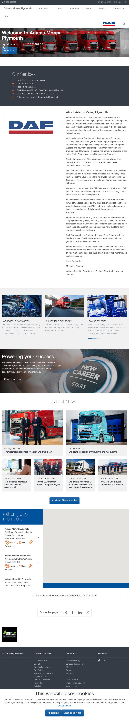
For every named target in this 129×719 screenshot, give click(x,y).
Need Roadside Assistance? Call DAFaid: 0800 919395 (64, 595)
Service (102, 8)
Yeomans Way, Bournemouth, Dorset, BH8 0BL (19, 563)
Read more (92, 339)
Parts (88, 8)
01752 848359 (9, 2)
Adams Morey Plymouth (18, 8)
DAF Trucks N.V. (40, 661)
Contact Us (119, 8)
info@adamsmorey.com (75, 683)
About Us (43, 8)
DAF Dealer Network (42, 667)
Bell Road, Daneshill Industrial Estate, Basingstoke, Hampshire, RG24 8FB (19, 537)
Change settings (73, 713)
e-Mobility (74, 8)
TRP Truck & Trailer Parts (44, 673)
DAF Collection (120, 2)
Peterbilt (37, 686)
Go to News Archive (64, 500)
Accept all (53, 713)
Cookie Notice (64, 706)
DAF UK (37, 664)
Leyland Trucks (40, 677)
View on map (71, 686)
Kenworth (38, 683)
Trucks (59, 8)
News (6, 16)
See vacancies (12, 379)
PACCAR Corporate (42, 680)
